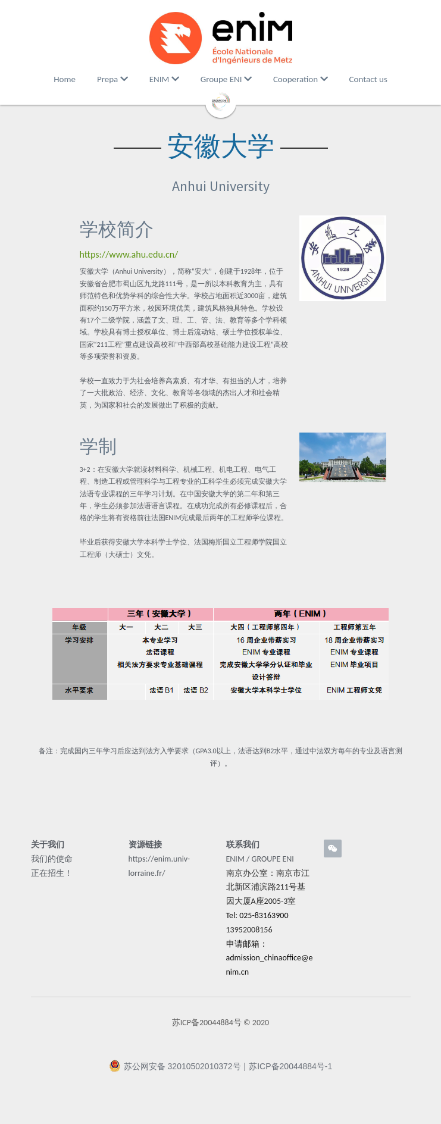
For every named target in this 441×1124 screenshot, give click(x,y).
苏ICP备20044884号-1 (290, 1070)
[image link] (220, 38)
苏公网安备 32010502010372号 (175, 1070)
